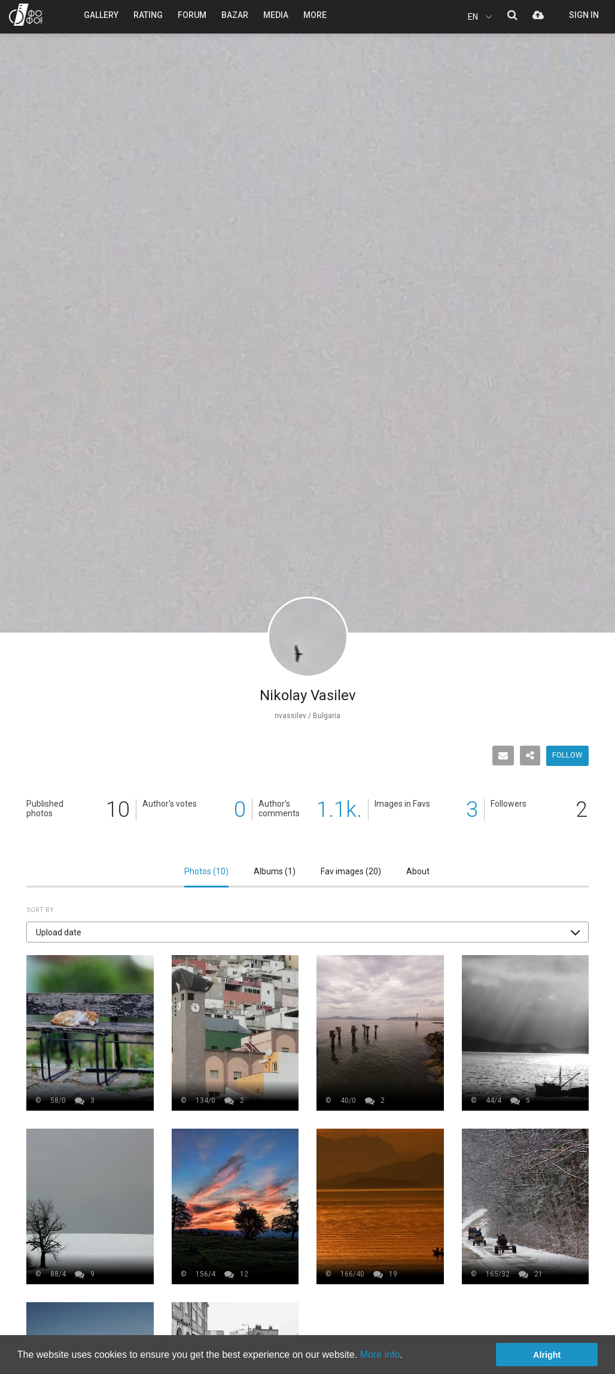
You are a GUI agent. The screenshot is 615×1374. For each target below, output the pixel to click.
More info (380, 1354)
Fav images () (351, 871)
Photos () (206, 871)
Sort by (40, 910)
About (418, 871)
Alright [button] (547, 1355)
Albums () (275, 871)
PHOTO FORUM (25, 15)
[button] (307, 932)
